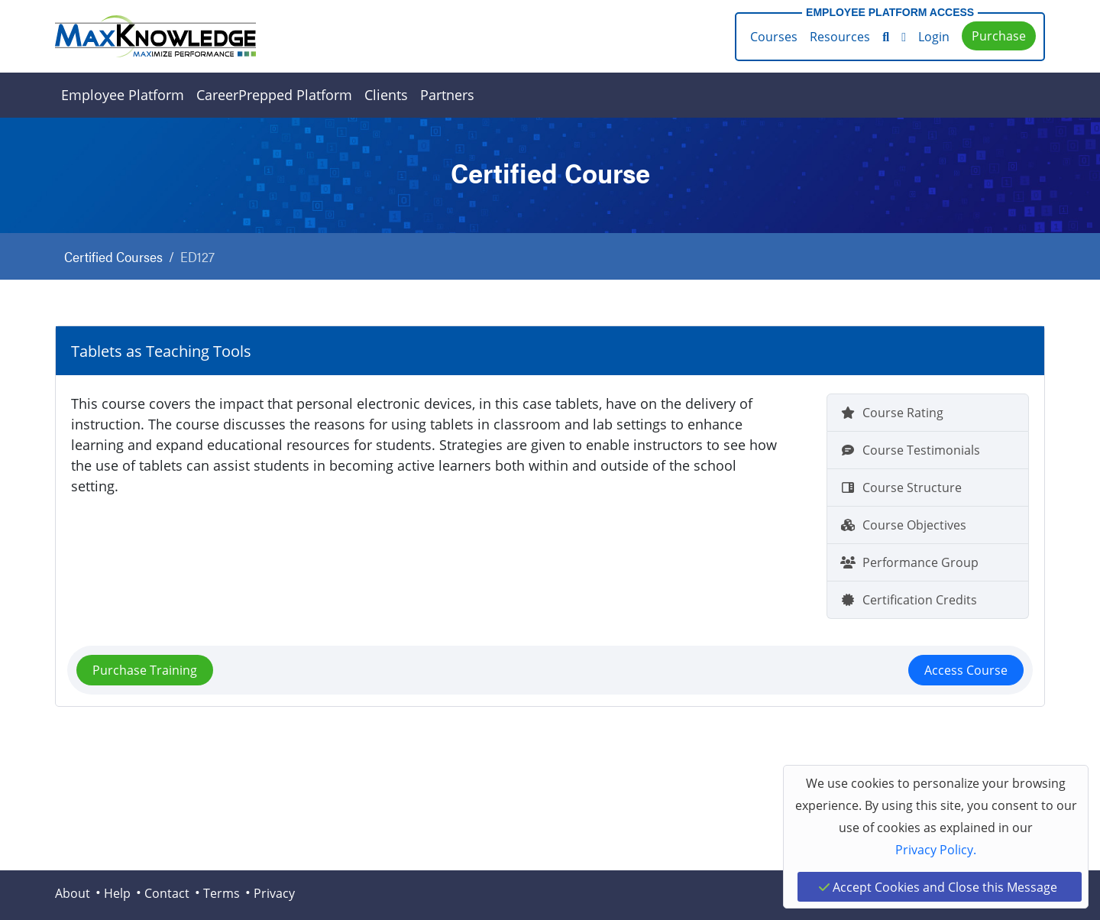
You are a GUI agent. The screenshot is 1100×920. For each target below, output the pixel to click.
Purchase (999, 36)
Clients (386, 95)
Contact (166, 893)
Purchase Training (144, 670)
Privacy (274, 893)
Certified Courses (113, 256)
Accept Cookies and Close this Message (938, 887)
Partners (447, 95)
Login (934, 36)
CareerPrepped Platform (274, 95)
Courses (774, 36)
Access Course (966, 670)
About (72, 893)
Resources (840, 36)
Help (117, 893)
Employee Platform (122, 95)
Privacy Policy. (935, 849)
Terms (221, 893)
